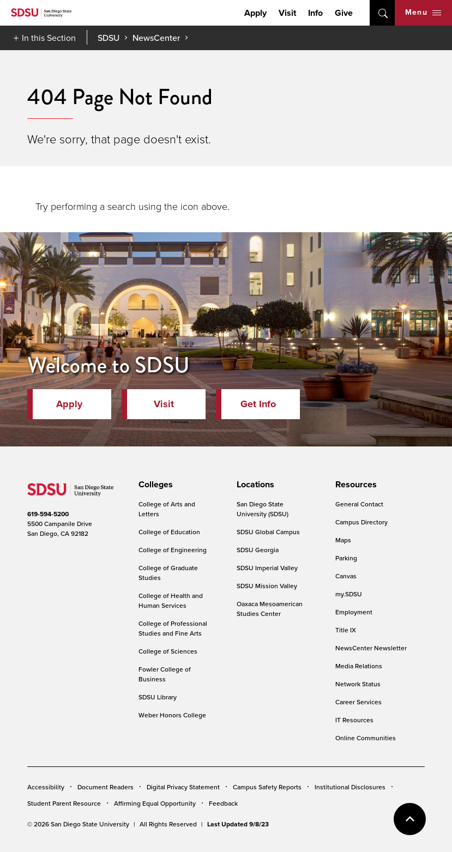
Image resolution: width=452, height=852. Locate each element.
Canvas (346, 576)
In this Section (49, 38)
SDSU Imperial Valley (267, 567)
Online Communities (365, 737)
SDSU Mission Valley (267, 585)
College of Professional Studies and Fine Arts (172, 628)
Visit (287, 13)
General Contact (359, 504)
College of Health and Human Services (170, 600)
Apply (255, 13)
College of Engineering (172, 549)
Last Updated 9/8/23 (238, 824)
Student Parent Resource (64, 803)
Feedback (223, 803)
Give (344, 13)
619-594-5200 (48, 514)
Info (315, 13)
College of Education (169, 531)
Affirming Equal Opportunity (155, 803)
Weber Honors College (172, 715)
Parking (346, 558)
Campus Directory (361, 522)
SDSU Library (157, 697)
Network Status (358, 683)
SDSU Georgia (258, 549)
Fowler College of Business (164, 674)
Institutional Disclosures (350, 786)
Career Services (358, 701)
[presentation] (154, 485)
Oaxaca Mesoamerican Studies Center (270, 608)
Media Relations (358, 665)
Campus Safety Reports (267, 786)
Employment (353, 612)
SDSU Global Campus (268, 531)
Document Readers (105, 786)
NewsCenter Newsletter (371, 647)
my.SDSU (348, 594)
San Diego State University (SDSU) (262, 508)
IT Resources (354, 719)
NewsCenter (156, 38)
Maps (343, 540)
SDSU (108, 38)
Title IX (345, 630)
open (382, 13)
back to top (410, 819)
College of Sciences (167, 651)
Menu (423, 12)
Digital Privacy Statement (183, 786)
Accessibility (45, 786)
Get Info (258, 404)
